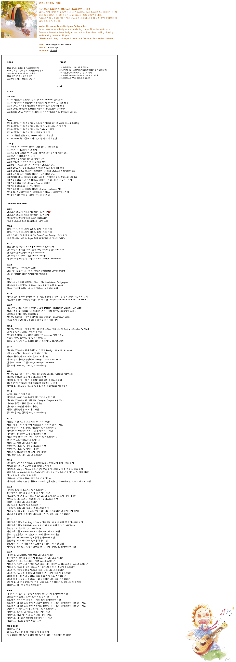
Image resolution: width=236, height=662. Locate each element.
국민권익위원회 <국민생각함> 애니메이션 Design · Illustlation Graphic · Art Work (46, 299)
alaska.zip (53, 47)
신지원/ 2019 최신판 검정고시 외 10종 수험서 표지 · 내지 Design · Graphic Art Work (48, 329)
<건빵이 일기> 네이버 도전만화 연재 (25, 332)
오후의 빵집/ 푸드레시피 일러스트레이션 (27, 338)
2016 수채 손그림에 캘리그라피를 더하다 (24, 71)
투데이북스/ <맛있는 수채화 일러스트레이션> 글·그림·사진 (35, 341)
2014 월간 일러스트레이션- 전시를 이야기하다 (78, 75)
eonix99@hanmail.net (57, 44)
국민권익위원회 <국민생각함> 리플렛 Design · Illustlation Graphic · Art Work (44, 308)
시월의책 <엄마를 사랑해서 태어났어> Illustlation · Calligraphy (37, 282)
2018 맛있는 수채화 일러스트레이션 (22, 68)
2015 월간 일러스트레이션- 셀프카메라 (75, 73)
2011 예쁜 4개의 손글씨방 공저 (20, 76)
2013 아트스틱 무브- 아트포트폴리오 (74, 78)
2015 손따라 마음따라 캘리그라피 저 (22, 73)
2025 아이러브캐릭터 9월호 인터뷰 (73, 67)
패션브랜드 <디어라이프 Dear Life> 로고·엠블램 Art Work (35, 285)
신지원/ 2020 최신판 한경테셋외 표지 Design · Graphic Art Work (38, 317)
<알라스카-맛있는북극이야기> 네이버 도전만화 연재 (32, 320)
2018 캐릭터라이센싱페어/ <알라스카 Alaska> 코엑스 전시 (35, 335)
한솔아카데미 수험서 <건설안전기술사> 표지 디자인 (32, 288)
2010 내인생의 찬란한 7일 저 (21, 78)
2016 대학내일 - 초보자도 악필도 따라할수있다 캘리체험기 (83, 70)
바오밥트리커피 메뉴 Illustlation (22, 314)
